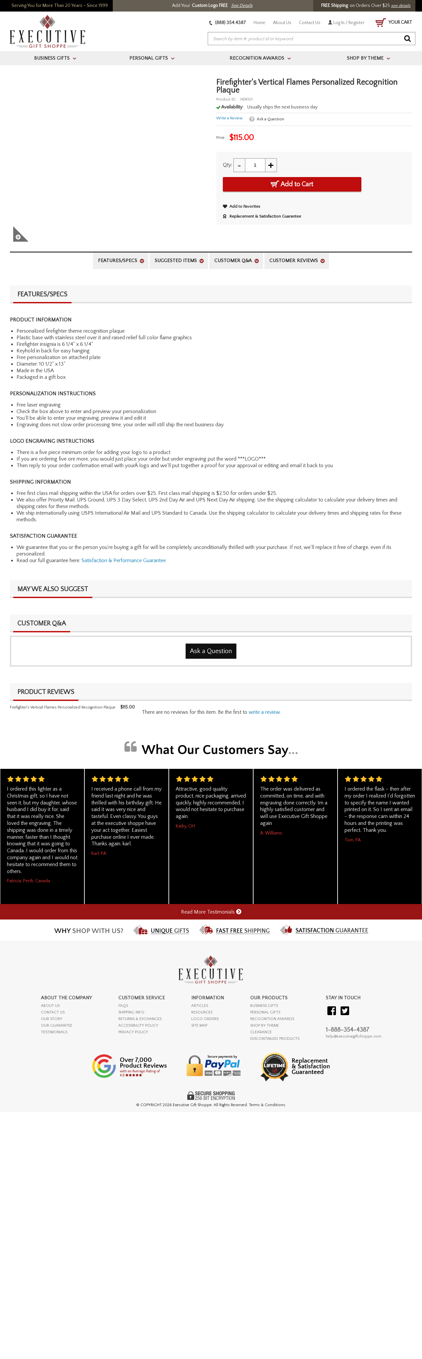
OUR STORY (51, 1019)
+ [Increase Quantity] (271, 165)
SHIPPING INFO (131, 1012)
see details (400, 5)
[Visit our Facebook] (332, 1011)
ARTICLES (199, 1006)
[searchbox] (311, 38)
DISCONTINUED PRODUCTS (274, 1039)
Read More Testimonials (211, 912)
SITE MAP (199, 1025)
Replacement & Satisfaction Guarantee (262, 216)
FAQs (123, 1006)
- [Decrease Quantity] (239, 165)
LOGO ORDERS (205, 1019)
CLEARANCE (261, 1032)
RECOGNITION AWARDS (272, 1019)
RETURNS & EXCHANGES (140, 1019)
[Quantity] (255, 165)
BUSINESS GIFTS (264, 1006)
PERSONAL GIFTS (265, 1012)
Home (259, 22)
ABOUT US (50, 1006)
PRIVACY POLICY (133, 1032)
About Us (282, 22)
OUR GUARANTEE (56, 1025)
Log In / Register (346, 22)
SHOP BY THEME (264, 1025)
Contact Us (309, 22)
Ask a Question (270, 119)
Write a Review (229, 118)
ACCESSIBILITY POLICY (138, 1025)
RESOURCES (201, 1012)
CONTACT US (53, 1012)
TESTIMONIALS (54, 1032)
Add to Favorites (241, 206)
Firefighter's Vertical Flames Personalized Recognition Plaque (62, 707)
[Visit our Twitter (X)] (345, 1011)
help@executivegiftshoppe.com (353, 1036)
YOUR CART (394, 22)
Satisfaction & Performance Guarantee (123, 560)
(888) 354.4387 (227, 22)
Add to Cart (292, 184)
